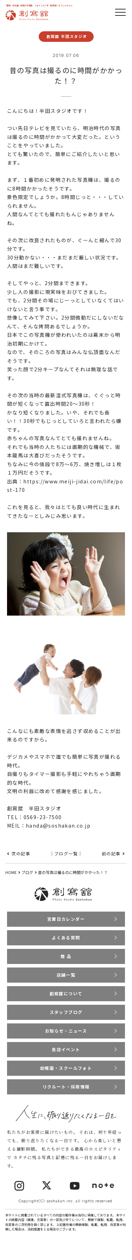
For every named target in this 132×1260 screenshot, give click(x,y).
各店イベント (66, 1049)
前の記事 (111, 853)
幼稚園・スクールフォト (66, 1068)
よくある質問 (66, 937)
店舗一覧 (66, 975)
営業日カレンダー (66, 919)
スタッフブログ (66, 1012)
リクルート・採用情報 (66, 1086)
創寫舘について (66, 993)
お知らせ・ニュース (66, 1031)
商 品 (66, 956)
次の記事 (20, 853)
